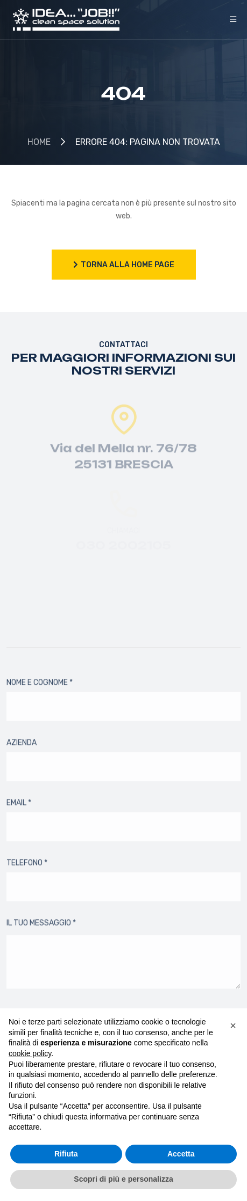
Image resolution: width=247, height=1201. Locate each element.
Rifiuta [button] (66, 1153)
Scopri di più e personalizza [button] (123, 1179)
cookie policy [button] (30, 1053)
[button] (233, 1025)
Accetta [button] (181, 1153)
